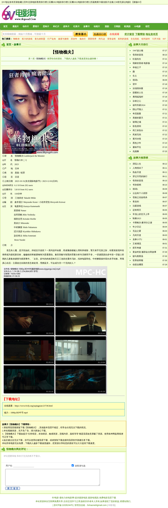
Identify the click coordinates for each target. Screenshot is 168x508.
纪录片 (76, 26)
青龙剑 (136, 201)
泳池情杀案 (138, 88)
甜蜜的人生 (138, 92)
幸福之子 (137, 67)
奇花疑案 (137, 113)
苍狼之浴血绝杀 (140, 197)
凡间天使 (137, 235)
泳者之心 (137, 101)
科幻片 (56, 26)
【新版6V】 (136, 2)
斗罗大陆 (156, 39)
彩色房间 (137, 126)
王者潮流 (137, 243)
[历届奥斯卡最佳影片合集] (102, 2)
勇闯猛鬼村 (138, 97)
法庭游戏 (137, 206)
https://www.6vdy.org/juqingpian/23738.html (34, 406)
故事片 (86, 26)
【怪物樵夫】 (63, 52)
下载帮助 (140, 34)
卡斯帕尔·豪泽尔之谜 (142, 222)
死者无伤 (137, 134)
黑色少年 (137, 143)
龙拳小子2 (137, 239)
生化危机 (135, 39)
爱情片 (36, 26)
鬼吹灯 (82, 39)
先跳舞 (136, 151)
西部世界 (92, 39)
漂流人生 (137, 164)
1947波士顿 (138, 50)
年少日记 (137, 227)
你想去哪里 (138, 264)
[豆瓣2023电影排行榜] (58, 2)
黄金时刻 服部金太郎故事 (144, 252)
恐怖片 (46, 26)
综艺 (147, 26)
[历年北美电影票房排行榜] (35, 2)
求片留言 (129, 34)
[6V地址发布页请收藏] (12, 2)
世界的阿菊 (138, 260)
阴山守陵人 (138, 109)
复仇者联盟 (40, 39)
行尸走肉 (51, 39)
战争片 (66, 26)
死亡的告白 (138, 130)
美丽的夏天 (138, 118)
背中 (135, 84)
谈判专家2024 (139, 105)
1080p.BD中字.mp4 (19, 412)
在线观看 (114, 34)
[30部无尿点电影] (123, 2)
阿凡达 (102, 39)
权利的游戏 (123, 39)
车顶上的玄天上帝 (141, 214)
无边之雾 (137, 231)
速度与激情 (63, 39)
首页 (5, 26)
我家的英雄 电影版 (141, 63)
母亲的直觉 (138, 55)
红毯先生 (137, 59)
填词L (135, 80)
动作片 (26, 26)
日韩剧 (117, 26)
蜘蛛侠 (16, 39)
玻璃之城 (137, 122)
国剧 (107, 26)
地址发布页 (152, 34)
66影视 (111, 505)
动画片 (97, 26)
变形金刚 (111, 39)
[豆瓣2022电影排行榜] (79, 2)
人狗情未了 (138, 168)
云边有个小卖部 (140, 193)
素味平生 (137, 147)
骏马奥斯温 (138, 256)
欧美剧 (127, 26)
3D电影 (137, 26)
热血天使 (137, 172)
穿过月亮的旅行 (140, 176)
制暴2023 (137, 218)
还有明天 (137, 210)
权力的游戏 (27, 39)
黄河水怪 (137, 139)
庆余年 (74, 39)
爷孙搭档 (137, 185)
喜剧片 (15, 26)
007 (164, 39)
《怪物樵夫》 (41, 58)
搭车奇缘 (137, 248)
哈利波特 (145, 39)
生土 (135, 76)
